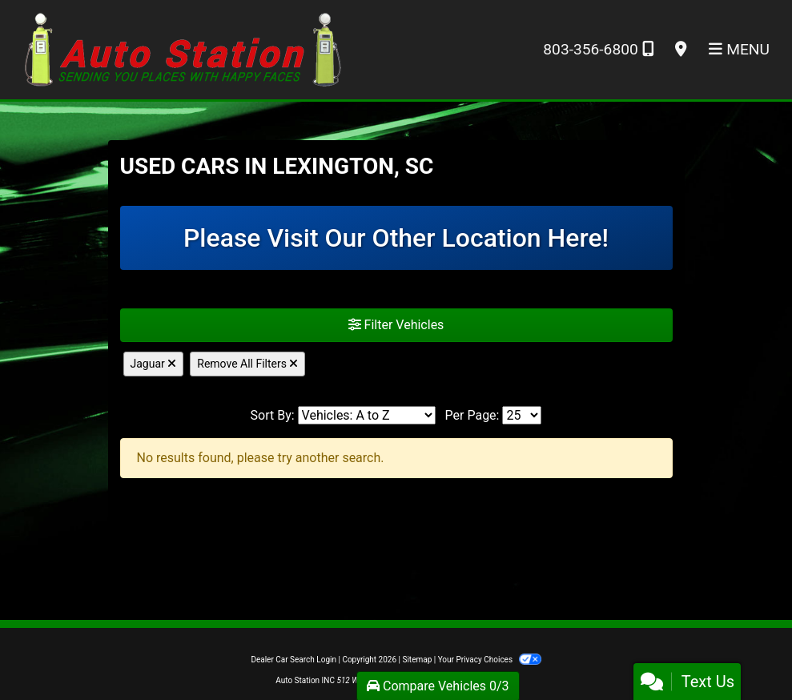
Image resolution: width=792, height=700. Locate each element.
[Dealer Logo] (183, 48)
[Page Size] (521, 415)
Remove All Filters (247, 363)
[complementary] (744, 652)
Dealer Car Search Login (293, 659)
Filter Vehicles (396, 324)
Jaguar (154, 363)
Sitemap (417, 659)
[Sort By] (367, 415)
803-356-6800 (598, 49)
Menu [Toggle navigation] (739, 49)
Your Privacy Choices (489, 659)
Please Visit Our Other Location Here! (396, 238)
